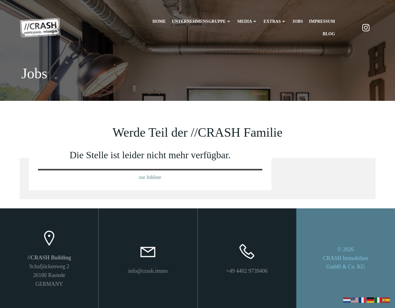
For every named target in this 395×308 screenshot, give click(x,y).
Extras (275, 21)
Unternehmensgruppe (201, 21)
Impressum (322, 21)
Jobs (297, 21)
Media (247, 21)
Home (159, 21)
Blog (329, 34)
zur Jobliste (150, 177)
